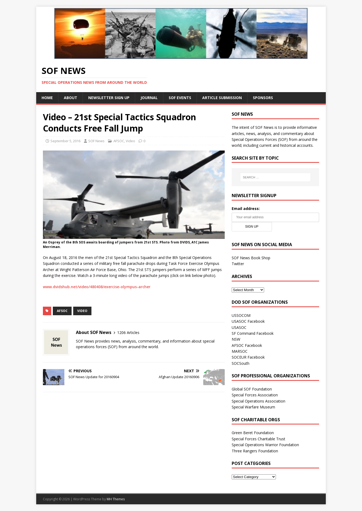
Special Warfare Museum (253, 406)
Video (130, 140)
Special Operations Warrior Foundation (265, 444)
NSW (236, 339)
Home (47, 97)
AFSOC (118, 140)
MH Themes (116, 499)
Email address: (246, 208)
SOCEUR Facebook (248, 357)
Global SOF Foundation (252, 389)
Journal (149, 97)
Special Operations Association (258, 401)
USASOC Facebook (248, 321)
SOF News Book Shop (251, 257)
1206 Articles (128, 332)
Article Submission (222, 97)
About (70, 97)
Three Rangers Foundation (255, 450)
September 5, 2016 (65, 140)
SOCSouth (240, 363)
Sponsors (263, 97)
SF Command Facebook (253, 333)
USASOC (239, 327)
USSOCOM (241, 315)
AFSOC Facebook (247, 345)
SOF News (96, 140)
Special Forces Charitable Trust (258, 438)
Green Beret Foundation (253, 432)
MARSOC (240, 351)
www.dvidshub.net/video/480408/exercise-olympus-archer (96, 286)
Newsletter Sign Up (109, 97)
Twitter (238, 263)
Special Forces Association (255, 394)
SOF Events (180, 97)
